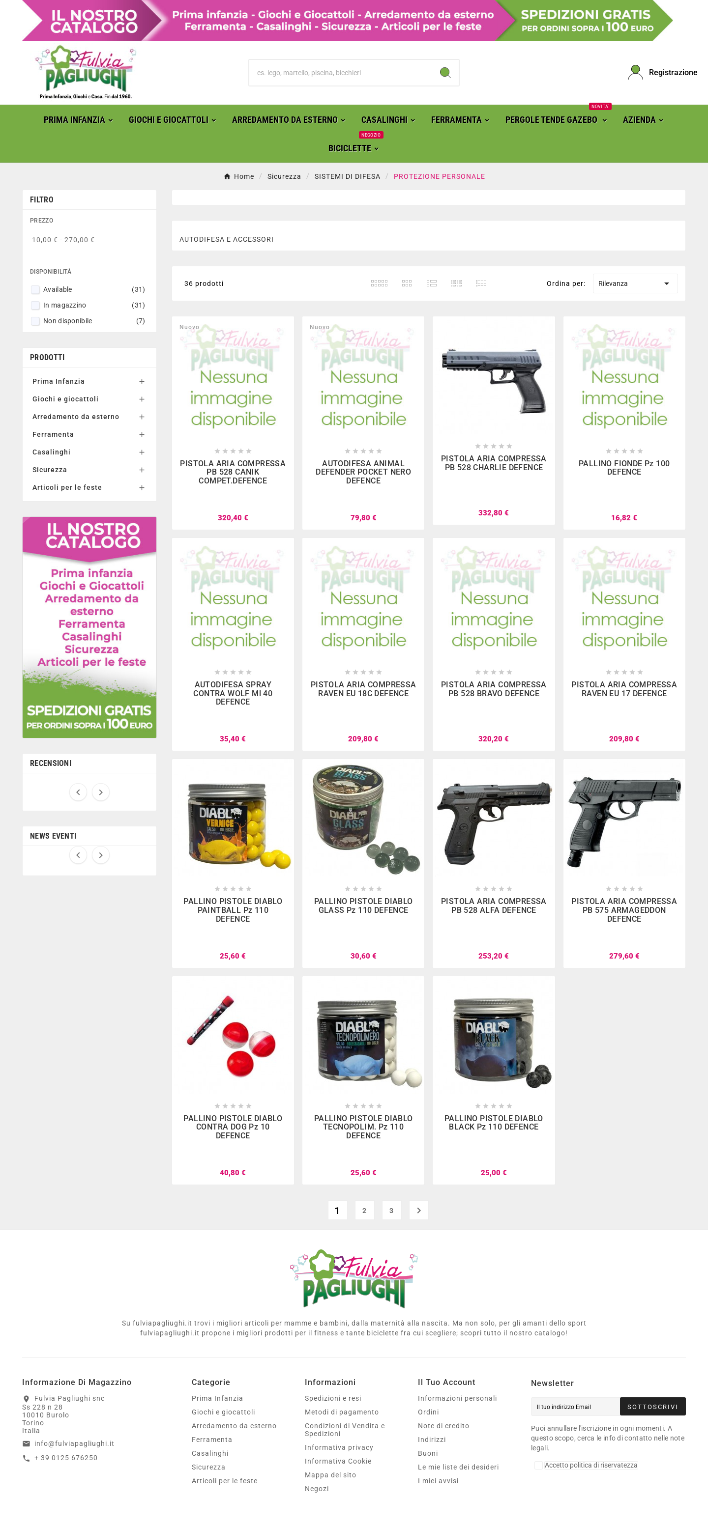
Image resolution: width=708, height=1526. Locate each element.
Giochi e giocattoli (65, 399)
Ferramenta (53, 434)
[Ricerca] (340, 72)
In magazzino (94, 305)
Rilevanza (635, 283)
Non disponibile (94, 321)
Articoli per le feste (67, 487)
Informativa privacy (339, 1447)
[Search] (445, 72)
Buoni (428, 1453)
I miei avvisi (438, 1481)
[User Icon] (657, 72)
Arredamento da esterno (75, 417)
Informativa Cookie (338, 1461)
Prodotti (47, 357)
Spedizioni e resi (333, 1398)
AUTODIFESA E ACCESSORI (226, 239)
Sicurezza (49, 470)
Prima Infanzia (58, 381)
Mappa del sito (330, 1475)
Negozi (317, 1489)
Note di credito (444, 1426)
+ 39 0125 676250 (66, 1458)
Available (94, 289)
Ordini (428, 1412)
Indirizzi (432, 1439)
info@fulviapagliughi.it (74, 1443)
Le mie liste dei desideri (458, 1467)
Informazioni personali (457, 1398)
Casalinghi (51, 452)
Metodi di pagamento (342, 1412)
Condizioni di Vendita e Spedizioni (345, 1430)
